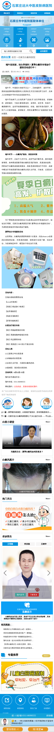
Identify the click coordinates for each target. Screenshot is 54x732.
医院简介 (20, 13)
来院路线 (47, 13)
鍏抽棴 (49, 715)
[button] (25, 25)
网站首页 (7, 13)
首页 (14, 57)
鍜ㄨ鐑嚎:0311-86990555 (24, 715)
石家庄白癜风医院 (26, 57)
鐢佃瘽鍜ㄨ (12, 729)
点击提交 (44, 51)
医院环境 (34, 13)
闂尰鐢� (38, 729)
